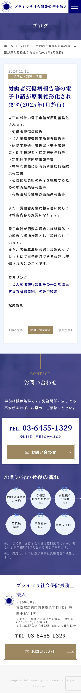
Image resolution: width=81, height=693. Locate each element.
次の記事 (64, 330)
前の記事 (17, 330)
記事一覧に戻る (40, 330)
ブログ (24, 46)
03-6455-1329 (47, 427)
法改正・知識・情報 (28, 76)
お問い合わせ (41, 452)
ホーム (9, 46)
